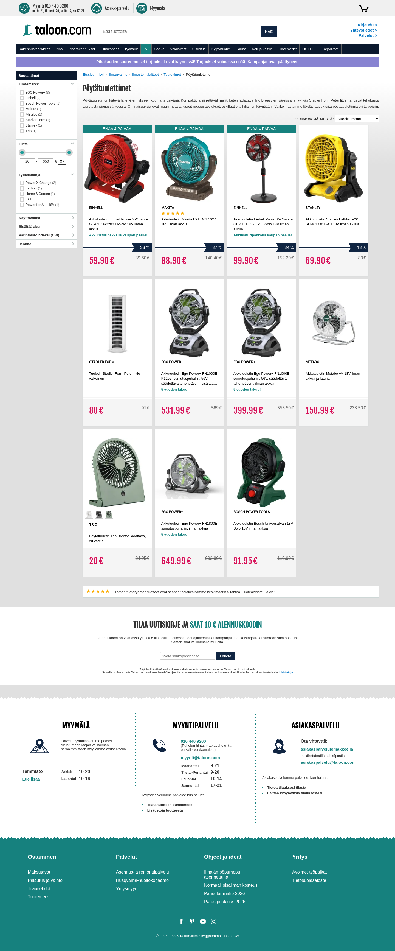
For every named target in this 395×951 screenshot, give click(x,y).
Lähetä (225, 656)
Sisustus (198, 49)
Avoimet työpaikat (309, 872)
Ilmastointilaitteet (145, 74)
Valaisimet (178, 49)
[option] (89, 514)
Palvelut (126, 857)
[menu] (197, 49)
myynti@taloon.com (200, 757)
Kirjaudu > (367, 25)
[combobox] (181, 31)
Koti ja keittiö (262, 49)
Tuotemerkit (287, 49)
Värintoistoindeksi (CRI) (46, 235)
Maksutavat (39, 872)
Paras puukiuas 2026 (224, 901)
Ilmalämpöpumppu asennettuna (222, 874)
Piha (59, 49)
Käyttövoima (46, 218)
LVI (146, 49)
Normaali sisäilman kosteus (231, 885)
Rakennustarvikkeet (34, 49)
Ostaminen (42, 857)
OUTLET (309, 49)
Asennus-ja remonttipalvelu (142, 872)
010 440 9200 (193, 741)
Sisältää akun (46, 227)
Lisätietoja (286, 672)
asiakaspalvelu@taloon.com (328, 762)
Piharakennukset (82, 49)
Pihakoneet (110, 49)
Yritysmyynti (128, 888)
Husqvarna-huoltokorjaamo (142, 880)
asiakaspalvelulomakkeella (327, 749)
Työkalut (131, 49)
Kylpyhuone (220, 49)
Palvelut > (368, 35)
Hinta (46, 144)
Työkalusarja (46, 175)
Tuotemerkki (46, 84)
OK (62, 161)
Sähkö (159, 49)
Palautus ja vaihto (45, 880)
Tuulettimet (172, 74)
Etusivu (89, 74)
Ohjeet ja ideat (223, 857)
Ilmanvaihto (118, 74)
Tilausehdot (39, 888)
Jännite (46, 244)
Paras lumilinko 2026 (224, 893)
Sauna (241, 49)
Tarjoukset (330, 49)
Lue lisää (31, 779)
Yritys (299, 857)
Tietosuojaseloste (309, 880)
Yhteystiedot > (363, 30)
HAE (269, 32)
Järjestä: (324, 119)
